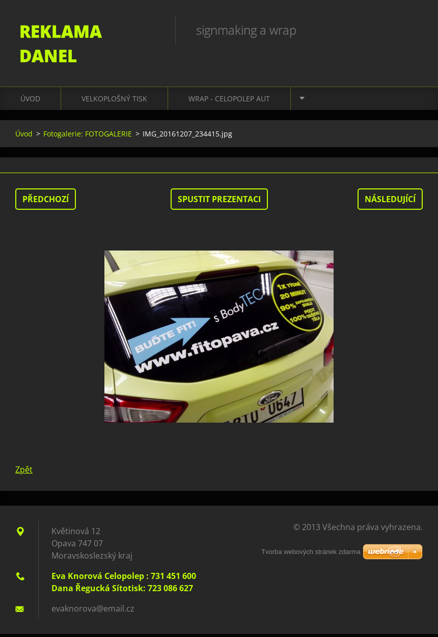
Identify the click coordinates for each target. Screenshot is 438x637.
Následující (390, 202)
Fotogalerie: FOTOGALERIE (87, 137)
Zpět (24, 472)
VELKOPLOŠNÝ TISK (114, 101)
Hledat (411, 29)
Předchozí (45, 202)
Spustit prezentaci (219, 202)
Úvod (30, 101)
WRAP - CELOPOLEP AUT (229, 101)
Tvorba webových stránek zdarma (311, 555)
